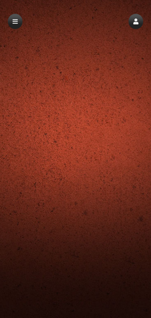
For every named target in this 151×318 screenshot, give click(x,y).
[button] (136, 21)
